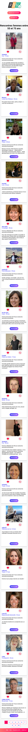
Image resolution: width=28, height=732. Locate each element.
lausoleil (4, 183)
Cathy (3, 656)
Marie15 (4, 140)
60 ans (7, 185)
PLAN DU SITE (16, 730)
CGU (10, 730)
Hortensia (4, 398)
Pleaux (3, 142)
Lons (3, 185)
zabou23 (4, 527)
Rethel (3, 400)
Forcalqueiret (5, 658)
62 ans (8, 400)
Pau (3, 443)
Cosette (4, 355)
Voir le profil (14, 70)
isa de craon (5, 312)
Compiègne (5, 228)
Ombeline (4, 54)
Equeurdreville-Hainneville (8, 615)
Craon (3, 314)
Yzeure (3, 572)
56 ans (18, 615)
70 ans (11, 701)
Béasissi (4, 97)
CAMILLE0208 (5, 699)
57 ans (8, 572)
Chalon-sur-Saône (6, 357)
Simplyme (4, 441)
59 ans (13, 271)
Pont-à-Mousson (6, 271)
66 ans (15, 99)
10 (18, 725)
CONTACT (24, 730)
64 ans (14, 529)
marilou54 (4, 269)
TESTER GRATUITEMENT (14, 12)
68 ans (8, 142)
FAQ (7, 730)
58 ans (10, 228)
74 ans (14, 357)
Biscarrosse (5, 701)
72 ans (7, 56)
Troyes (3, 486)
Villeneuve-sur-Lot (6, 529)
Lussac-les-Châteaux (7, 99)
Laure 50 (4, 613)
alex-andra (4, 226)
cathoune (4, 570)
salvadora (4, 484)
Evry (3, 56)
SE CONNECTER (14, 17)
